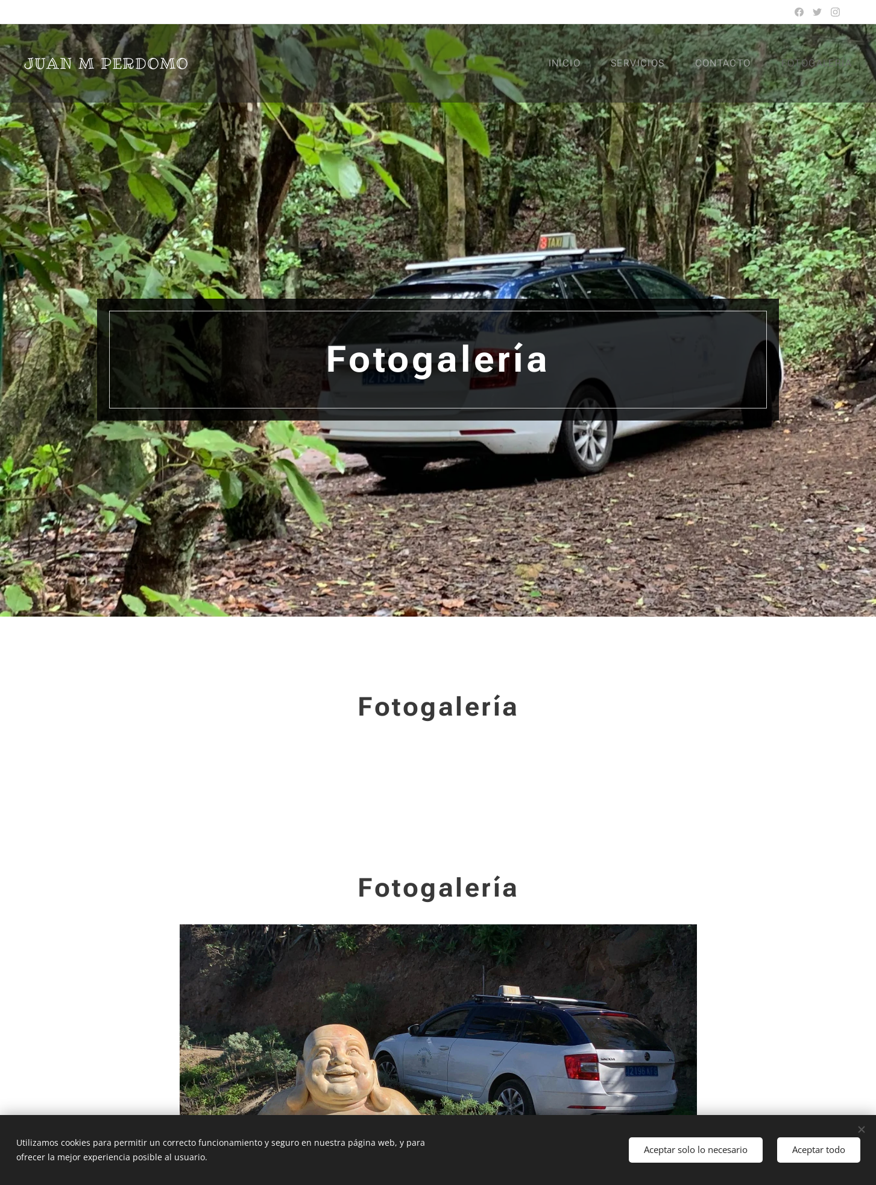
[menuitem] (572, 63)
